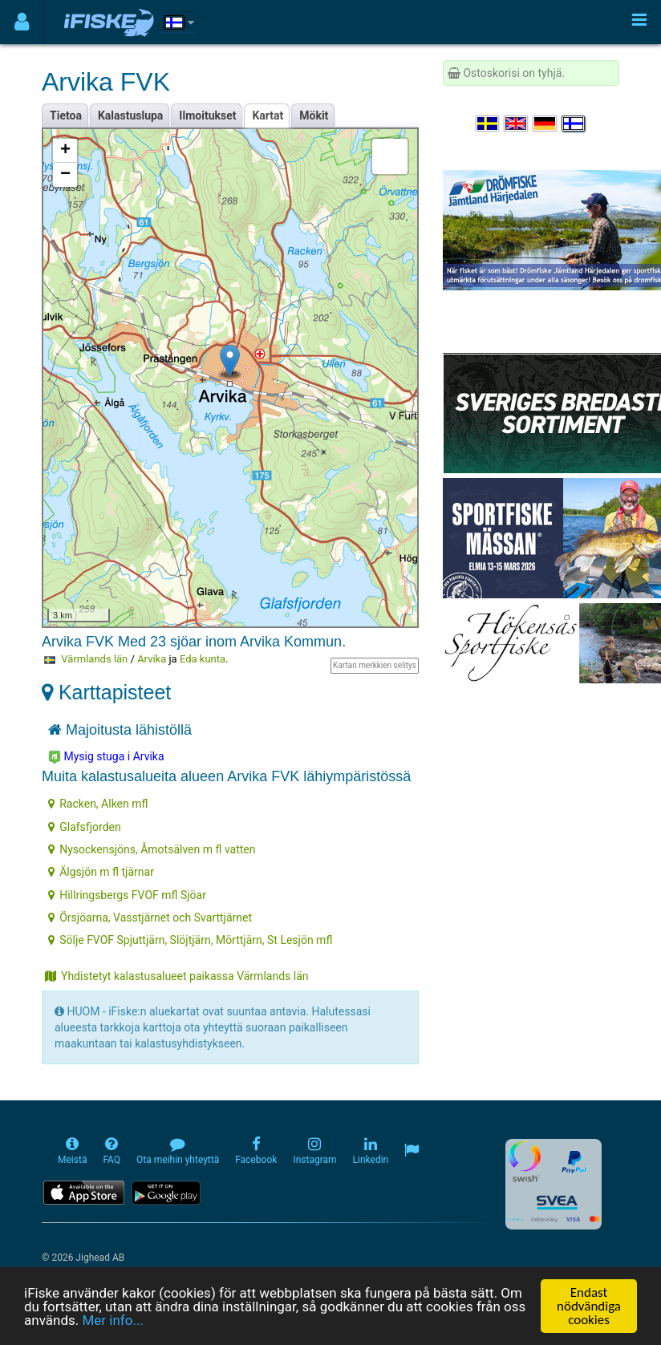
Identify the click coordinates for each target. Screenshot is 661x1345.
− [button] (65, 175)
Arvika (151, 659)
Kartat (267, 115)
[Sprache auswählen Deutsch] (545, 123)
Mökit (313, 115)
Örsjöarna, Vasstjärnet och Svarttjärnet (150, 917)
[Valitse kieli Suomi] (574, 123)
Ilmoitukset (207, 115)
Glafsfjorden (84, 826)
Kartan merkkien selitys (374, 665)
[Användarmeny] (22, 22)
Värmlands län (94, 659)
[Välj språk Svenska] (488, 123)
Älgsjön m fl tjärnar (101, 871)
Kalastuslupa (130, 115)
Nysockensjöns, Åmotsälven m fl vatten (151, 849)
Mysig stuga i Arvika (106, 757)
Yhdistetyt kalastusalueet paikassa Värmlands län (177, 976)
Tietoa (66, 115)
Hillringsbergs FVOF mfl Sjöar (127, 895)
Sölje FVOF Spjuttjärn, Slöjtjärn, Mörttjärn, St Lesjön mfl (190, 940)
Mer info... (112, 1321)
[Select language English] (516, 123)
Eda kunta (202, 659)
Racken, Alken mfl (98, 803)
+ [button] (65, 151)
